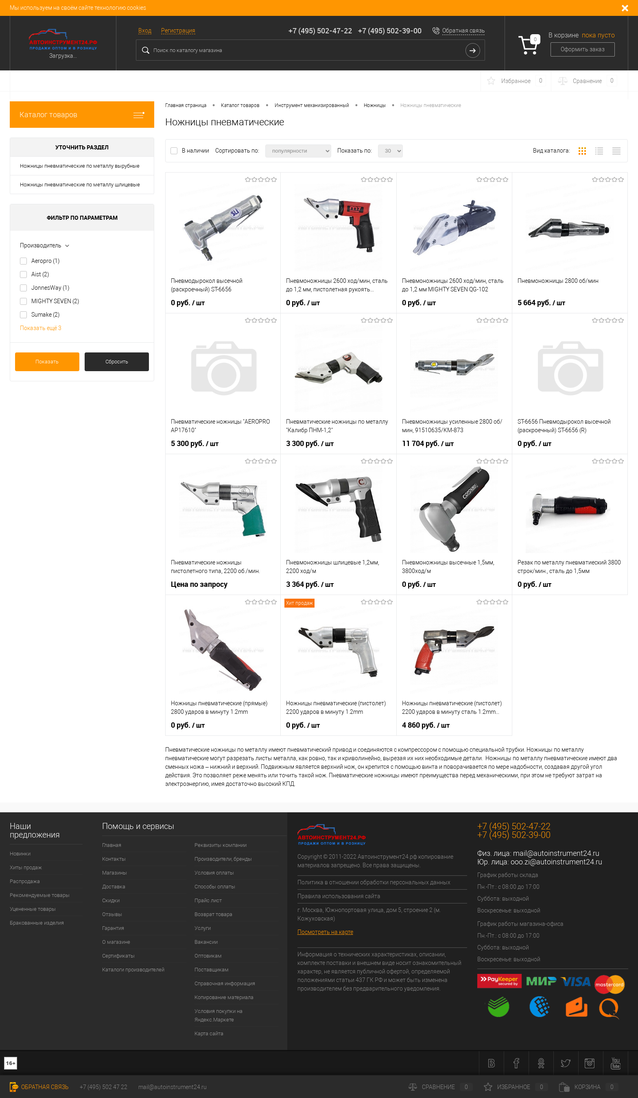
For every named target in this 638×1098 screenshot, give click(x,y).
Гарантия (113, 928)
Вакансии (206, 942)
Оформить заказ (583, 49)
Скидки (111, 900)
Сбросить (116, 362)
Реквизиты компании (220, 845)
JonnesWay (50, 287)
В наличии (196, 150)
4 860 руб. (426, 725)
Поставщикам (211, 970)
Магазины (114, 873)
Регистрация (178, 30)
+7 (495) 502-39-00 (390, 30)
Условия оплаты (214, 873)
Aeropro (45, 261)
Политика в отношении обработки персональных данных (373, 882)
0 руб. (188, 302)
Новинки (20, 854)
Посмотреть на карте (325, 932)
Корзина (588, 1087)
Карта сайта (208, 1033)
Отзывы (112, 914)
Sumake (45, 314)
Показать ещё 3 (40, 328)
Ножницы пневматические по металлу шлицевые (80, 185)
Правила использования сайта (338, 896)
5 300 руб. (194, 443)
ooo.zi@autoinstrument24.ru (556, 861)
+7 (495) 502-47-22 (320, 30)
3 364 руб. (310, 584)
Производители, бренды (223, 859)
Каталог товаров (82, 114)
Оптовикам (208, 956)
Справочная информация (224, 983)
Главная (111, 845)
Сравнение (441, 1087)
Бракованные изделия (37, 923)
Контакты (114, 859)
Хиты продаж (26, 867)
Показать (47, 362)
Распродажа (25, 881)
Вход (144, 30)
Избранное (516, 1087)
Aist (40, 274)
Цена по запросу (199, 584)
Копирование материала (223, 997)
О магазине (116, 942)
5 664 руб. (541, 302)
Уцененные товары (33, 909)
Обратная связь (463, 30)
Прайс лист (208, 900)
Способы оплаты (214, 887)
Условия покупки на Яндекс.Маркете (218, 1015)
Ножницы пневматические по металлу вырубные (80, 166)
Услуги (202, 928)
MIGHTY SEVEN (55, 301)
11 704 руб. (428, 443)
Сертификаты (118, 956)
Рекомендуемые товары (40, 895)
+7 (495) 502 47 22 (103, 1087)
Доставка (113, 887)
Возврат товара (213, 914)
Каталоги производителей (133, 970)
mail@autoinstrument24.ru (556, 853)
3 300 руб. (310, 443)
